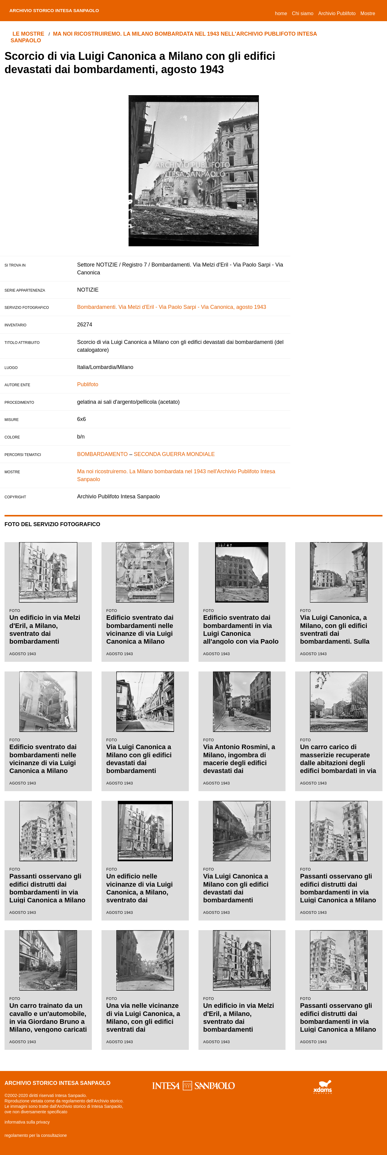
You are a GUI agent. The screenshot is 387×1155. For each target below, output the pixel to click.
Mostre (367, 13)
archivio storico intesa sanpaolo (62, 11)
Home (282, 12)
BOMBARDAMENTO (102, 454)
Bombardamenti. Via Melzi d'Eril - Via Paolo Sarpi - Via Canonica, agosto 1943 (171, 307)
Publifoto (87, 384)
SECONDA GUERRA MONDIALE (174, 454)
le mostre (29, 34)
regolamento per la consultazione (36, 1135)
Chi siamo (302, 13)
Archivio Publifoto (337, 13)
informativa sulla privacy (27, 1122)
